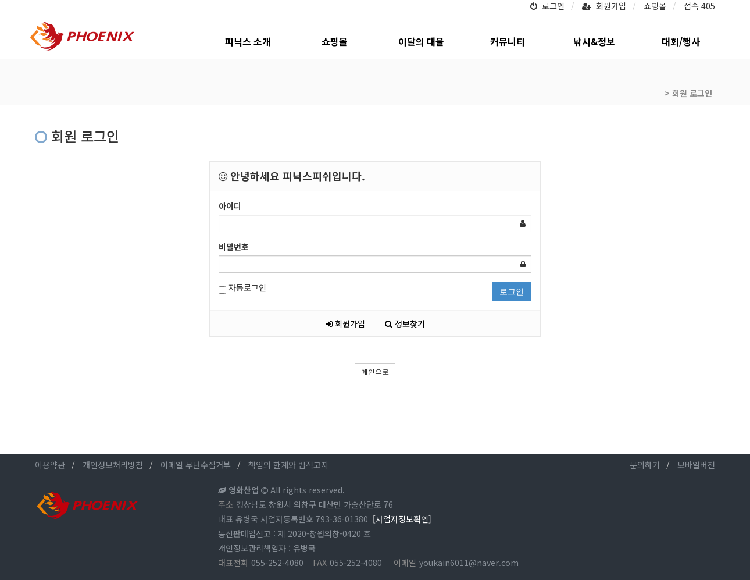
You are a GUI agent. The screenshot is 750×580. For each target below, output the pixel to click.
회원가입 (604, 6)
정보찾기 (405, 323)
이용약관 (50, 465)
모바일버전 (696, 465)
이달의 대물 (421, 41)
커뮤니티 (507, 41)
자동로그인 (242, 288)
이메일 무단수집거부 (195, 465)
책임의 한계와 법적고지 (288, 465)
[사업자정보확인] (402, 519)
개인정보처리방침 (113, 465)
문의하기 (645, 465)
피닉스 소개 (248, 41)
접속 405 (699, 6)
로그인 (547, 6)
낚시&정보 (594, 41)
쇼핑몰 (655, 6)
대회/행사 (681, 41)
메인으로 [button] (375, 371)
